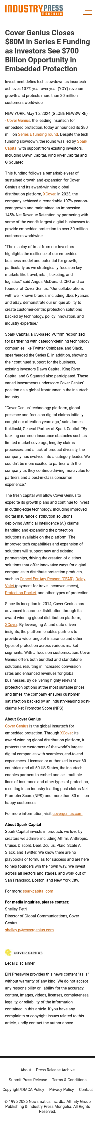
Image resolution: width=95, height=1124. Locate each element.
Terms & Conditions (69, 1080)
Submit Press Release (28, 1080)
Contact (86, 1089)
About (25, 1070)
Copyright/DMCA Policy (23, 1089)
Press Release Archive (55, 1070)
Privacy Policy (61, 1089)
